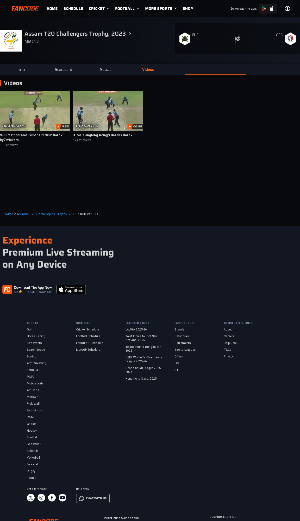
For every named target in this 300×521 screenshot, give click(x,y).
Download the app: (244, 8)
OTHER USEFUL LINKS (238, 323)
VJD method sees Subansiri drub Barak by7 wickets (31, 137)
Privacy (229, 356)
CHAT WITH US (96, 498)
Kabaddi (32, 451)
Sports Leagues (185, 349)
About (228, 329)
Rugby (31, 471)
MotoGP (32, 397)
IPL (177, 370)
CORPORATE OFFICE (223, 517)
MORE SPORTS (158, 8)
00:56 (137, 126)
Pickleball (33, 403)
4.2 (16, 292)
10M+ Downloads (39, 292)
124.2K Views (82, 140)
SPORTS (32, 323)
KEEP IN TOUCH (37, 489)
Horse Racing (36, 336)
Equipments (183, 343)
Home (8, 214)
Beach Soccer (36, 349)
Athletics (33, 390)
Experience (27, 240)
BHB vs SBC (89, 214)
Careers (229, 336)
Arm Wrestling (36, 363)
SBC (279, 35)
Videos (13, 83)
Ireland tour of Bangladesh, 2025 (143, 348)
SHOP (188, 8)
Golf (29, 329)
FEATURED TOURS (137, 323)
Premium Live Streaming (58, 252)
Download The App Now (33, 288)
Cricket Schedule (87, 329)
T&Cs (227, 349)
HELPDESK (82, 489)
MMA (30, 376)
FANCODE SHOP (185, 323)
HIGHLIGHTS (13, 126)
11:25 (65, 126)
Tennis (31, 478)
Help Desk (230, 343)
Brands (179, 329)
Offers (179, 356)
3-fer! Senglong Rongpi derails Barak (102, 135)
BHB (195, 35)
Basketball (34, 444)
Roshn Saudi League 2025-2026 (143, 370)
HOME (52, 8)
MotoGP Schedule (88, 349)
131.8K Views (9, 145)
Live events (34, 343)
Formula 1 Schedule (89, 343)
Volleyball (33, 457)
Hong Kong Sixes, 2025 (141, 378)
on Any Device (34, 264)
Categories (182, 336)
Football (32, 437)
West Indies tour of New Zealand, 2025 (141, 338)
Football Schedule (88, 336)
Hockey (32, 430)
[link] (55, 8)
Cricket (31, 424)
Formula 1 (34, 370)
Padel (30, 417)
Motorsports (35, 383)
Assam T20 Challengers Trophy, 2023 (46, 214)
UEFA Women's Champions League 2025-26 (143, 359)
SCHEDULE (73, 8)
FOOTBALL (125, 8)
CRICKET (97, 8)
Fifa (177, 363)
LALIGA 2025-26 (136, 329)
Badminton (34, 410)
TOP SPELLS (86, 126)
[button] (21, 69)
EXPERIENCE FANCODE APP (121, 518)
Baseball (33, 464)
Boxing (31, 356)
